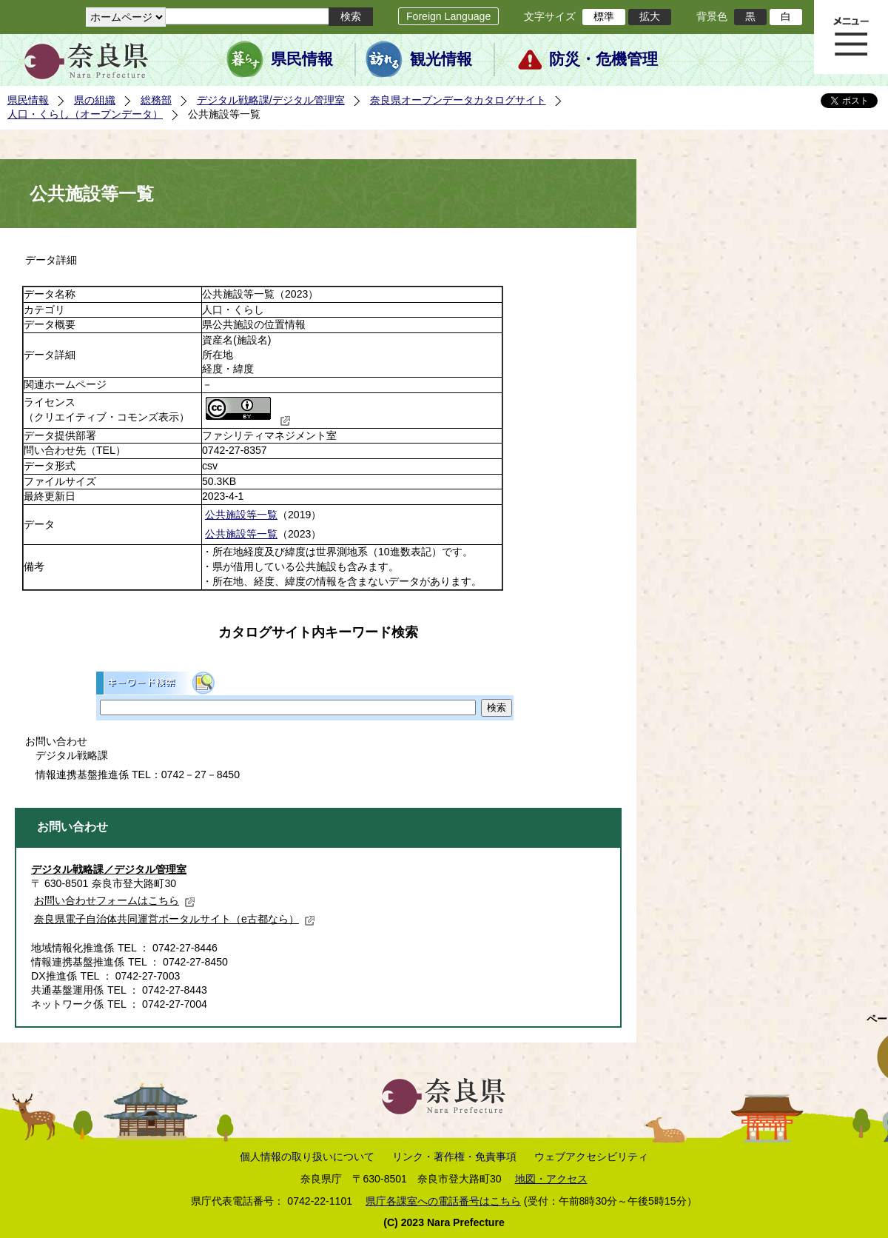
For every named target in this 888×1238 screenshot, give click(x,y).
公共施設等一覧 (241, 515)
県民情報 (302, 59)
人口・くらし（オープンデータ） (85, 114)
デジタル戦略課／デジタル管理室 (108, 869)
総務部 (156, 100)
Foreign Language (448, 16)
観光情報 (441, 59)
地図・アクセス (551, 1179)
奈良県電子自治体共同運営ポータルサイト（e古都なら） (174, 919)
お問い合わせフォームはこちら (114, 900)
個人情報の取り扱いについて (307, 1156)
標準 (603, 16)
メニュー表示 (851, 37)
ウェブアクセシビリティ (591, 1156)
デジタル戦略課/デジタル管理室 (271, 100)
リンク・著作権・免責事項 (454, 1156)
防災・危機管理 (603, 59)
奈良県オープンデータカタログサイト (458, 100)
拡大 (649, 16)
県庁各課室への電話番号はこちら (443, 1201)
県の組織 (94, 100)
